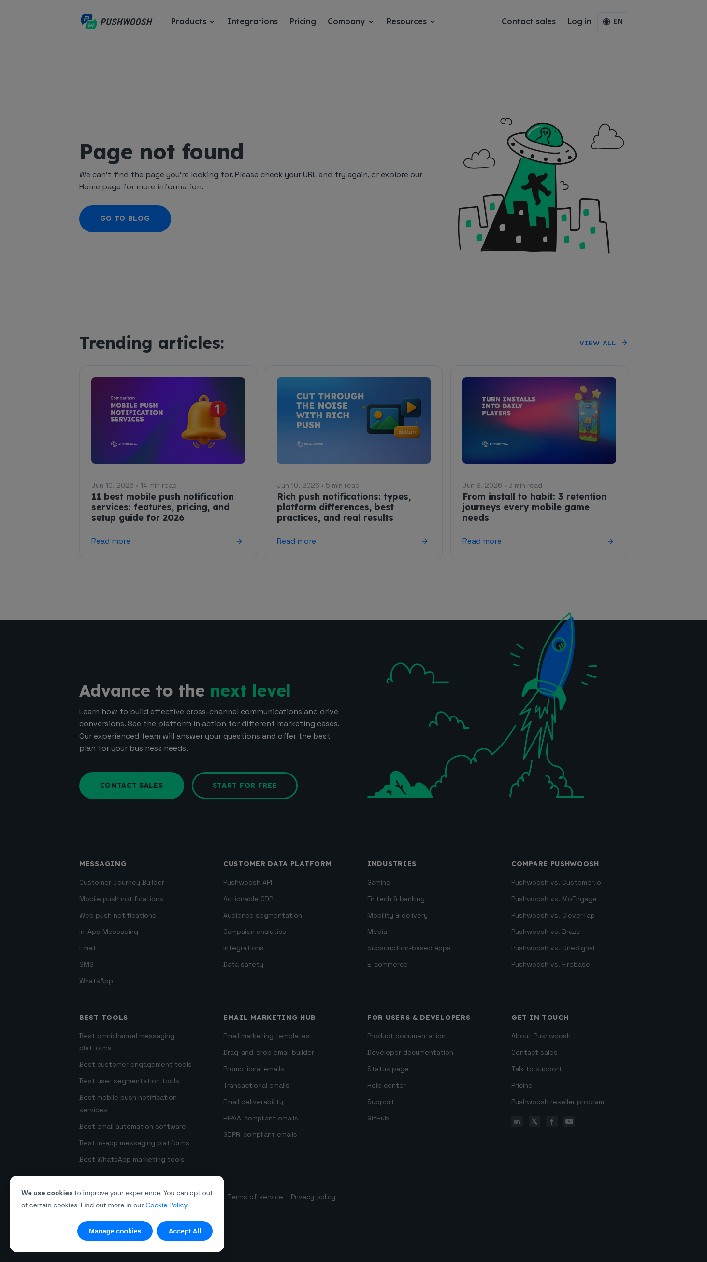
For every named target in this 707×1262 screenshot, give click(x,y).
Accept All (184, 1231)
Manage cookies (115, 1231)
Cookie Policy (166, 1205)
